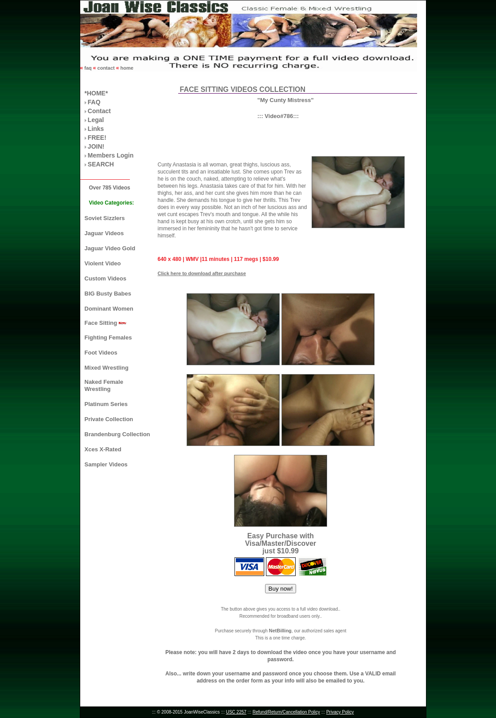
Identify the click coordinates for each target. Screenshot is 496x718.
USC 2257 (236, 712)
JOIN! (96, 146)
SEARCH (101, 164)
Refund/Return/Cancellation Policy (286, 712)
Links (96, 128)
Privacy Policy (340, 712)
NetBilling (280, 630)
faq (88, 68)
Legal (96, 119)
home (126, 68)
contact (106, 68)
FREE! (97, 137)
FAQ (94, 102)
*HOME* (96, 93)
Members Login (110, 155)
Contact (99, 110)
